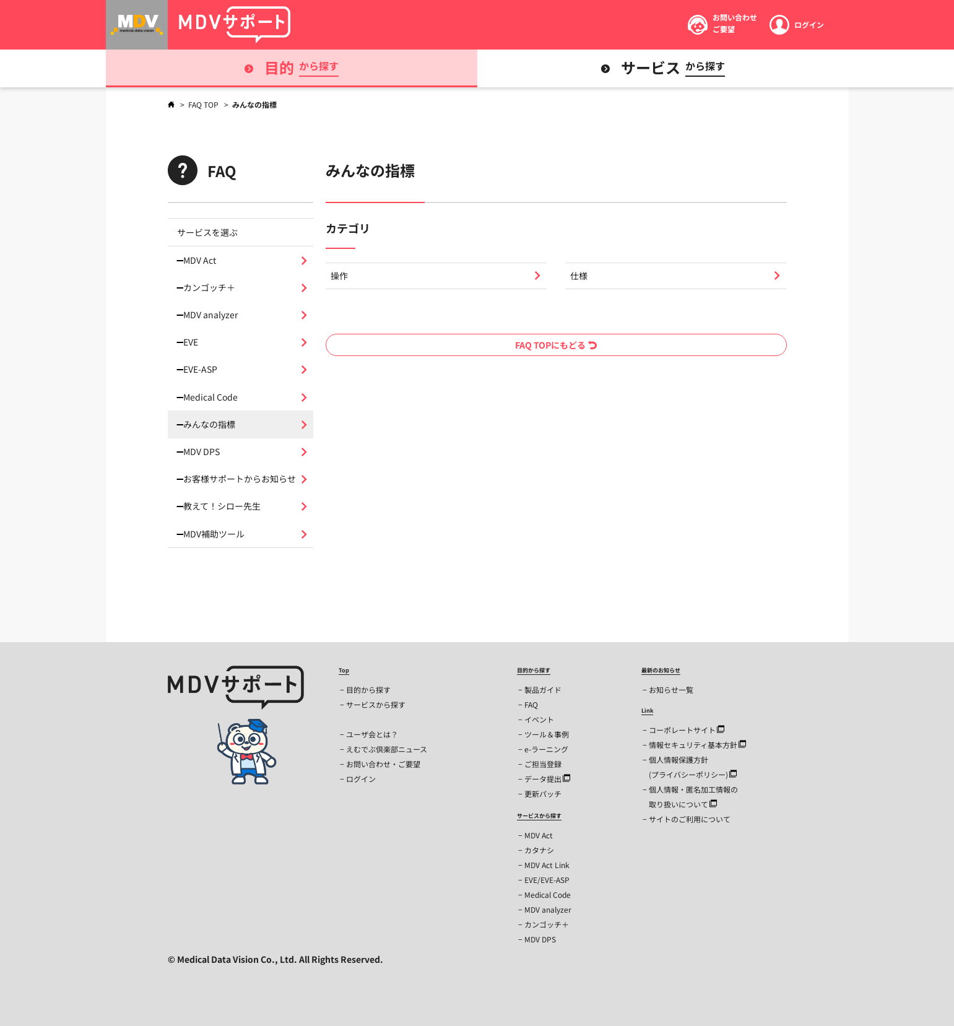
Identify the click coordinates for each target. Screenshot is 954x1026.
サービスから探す (375, 704)
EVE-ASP (200, 369)
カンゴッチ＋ (209, 287)
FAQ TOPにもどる (556, 345)
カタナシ (539, 850)
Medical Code (210, 397)
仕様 (579, 275)
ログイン (361, 778)
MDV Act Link (547, 864)
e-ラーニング (546, 749)
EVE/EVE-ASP (547, 879)
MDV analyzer (210, 314)
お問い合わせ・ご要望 (383, 764)
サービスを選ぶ (207, 232)
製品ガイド (543, 689)
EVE (190, 342)
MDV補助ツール (214, 534)
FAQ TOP (204, 104)
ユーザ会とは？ (372, 734)
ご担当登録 (543, 764)
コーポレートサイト (686, 729)
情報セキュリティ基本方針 (697, 744)
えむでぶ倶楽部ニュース (386, 749)
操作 (339, 275)
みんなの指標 (209, 424)
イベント (539, 719)
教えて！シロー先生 (222, 506)
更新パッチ (543, 793)
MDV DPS (201, 451)
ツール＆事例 (546, 734)
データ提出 (547, 778)
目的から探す (368, 689)
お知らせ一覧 (671, 689)
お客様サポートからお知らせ (239, 478)
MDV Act (199, 260)
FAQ (531, 704)
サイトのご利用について (690, 819)
